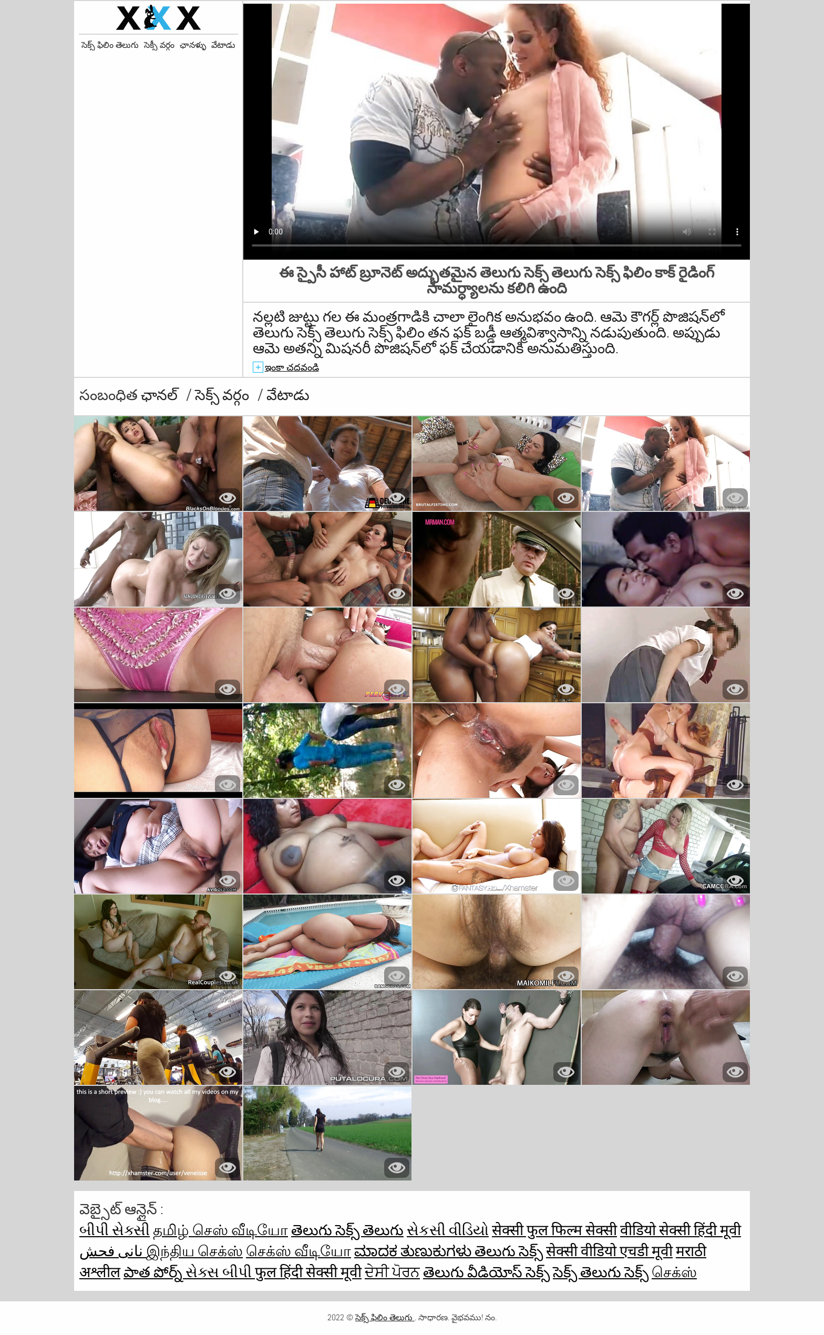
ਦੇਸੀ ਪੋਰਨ (392, 1272)
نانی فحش (112, 1251)
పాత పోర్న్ (154, 1272)
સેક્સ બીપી (220, 1272)
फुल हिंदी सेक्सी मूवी (308, 1272)
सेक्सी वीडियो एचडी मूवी (609, 1251)
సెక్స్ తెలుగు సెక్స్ (600, 1272)
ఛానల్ (161, 395)
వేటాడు (223, 45)
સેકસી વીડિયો (448, 1230)
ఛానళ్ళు (193, 45)
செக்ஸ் (674, 1272)
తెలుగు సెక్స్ (509, 1251)
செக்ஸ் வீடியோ (298, 1251)
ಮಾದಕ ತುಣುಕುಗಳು (414, 1251)
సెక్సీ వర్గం (159, 45)
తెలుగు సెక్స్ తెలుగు (347, 1230)
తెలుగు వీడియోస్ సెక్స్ (486, 1272)
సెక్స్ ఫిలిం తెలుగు (110, 45)
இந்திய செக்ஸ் (194, 1251)
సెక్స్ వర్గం (223, 395)
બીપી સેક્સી (114, 1230)
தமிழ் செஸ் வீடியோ (220, 1230)
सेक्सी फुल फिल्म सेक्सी (554, 1230)
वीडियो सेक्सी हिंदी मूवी (680, 1230)
